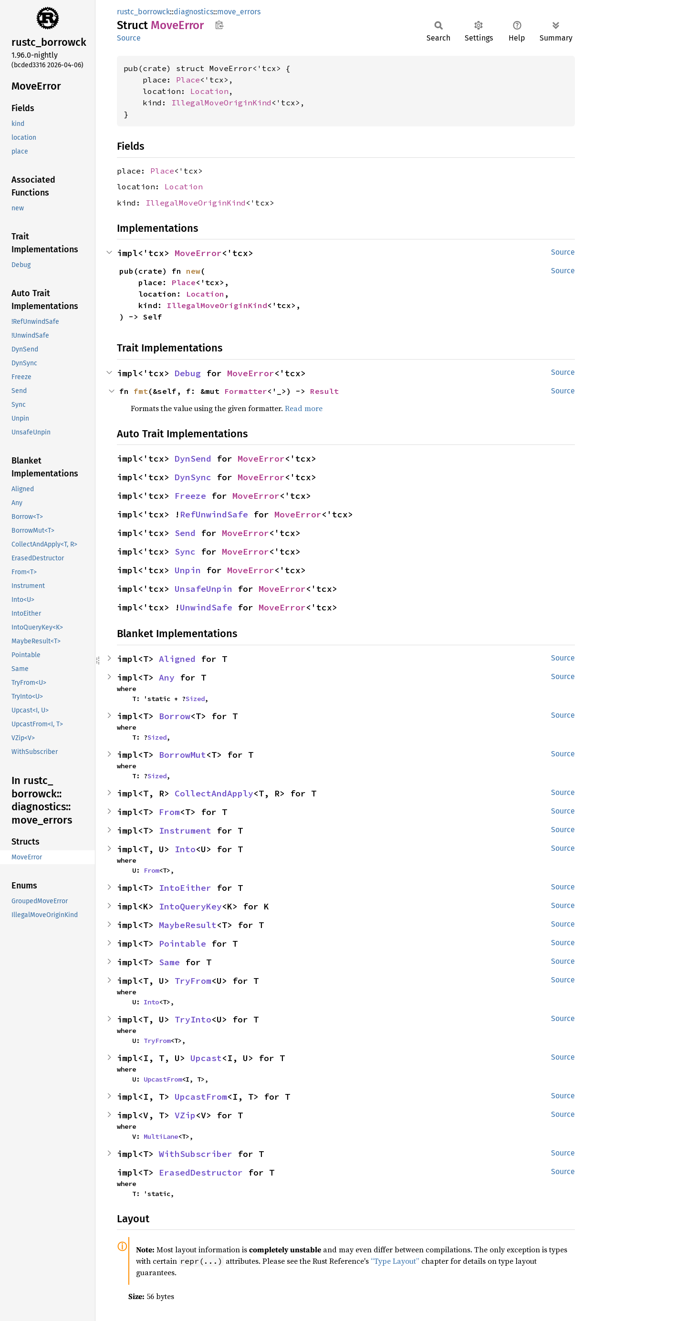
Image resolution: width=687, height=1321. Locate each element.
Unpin (188, 570)
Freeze (190, 495)
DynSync (193, 477)
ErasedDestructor (201, 1172)
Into (185, 849)
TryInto (193, 1019)
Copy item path (219, 25)
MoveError (198, 253)
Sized (195, 698)
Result (324, 391)
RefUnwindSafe (214, 514)
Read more (304, 408)
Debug (188, 373)
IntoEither (185, 887)
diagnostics (193, 11)
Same (169, 962)
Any (167, 677)
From (169, 811)
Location (209, 91)
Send (185, 532)
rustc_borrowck (143, 11)
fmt (141, 391)
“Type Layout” (395, 1261)
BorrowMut (182, 754)
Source (129, 37)
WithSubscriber (195, 1153)
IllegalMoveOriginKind (221, 102)
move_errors (238, 11)
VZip (185, 1115)
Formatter (245, 391)
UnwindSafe (206, 607)
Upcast (206, 1058)
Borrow (174, 716)
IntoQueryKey (190, 906)
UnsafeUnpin (203, 588)
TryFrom (193, 980)
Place (188, 79)
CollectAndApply (214, 793)
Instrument (185, 830)
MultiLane (161, 1136)
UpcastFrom (163, 1079)
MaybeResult (188, 924)
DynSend (193, 458)
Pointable (182, 943)
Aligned (177, 658)
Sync (185, 551)
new (193, 271)
